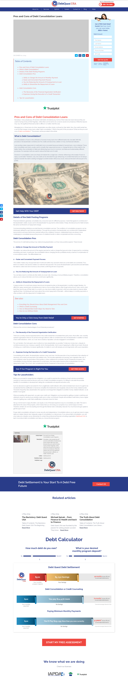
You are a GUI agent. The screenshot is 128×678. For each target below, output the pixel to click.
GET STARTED (79, 318)
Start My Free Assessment (64, 642)
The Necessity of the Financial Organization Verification (42, 92)
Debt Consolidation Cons (27, 88)
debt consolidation (24, 131)
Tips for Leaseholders (26, 98)
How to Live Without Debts (28, 311)
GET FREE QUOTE (77, 369)
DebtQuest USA (80, 416)
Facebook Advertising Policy (106, 63)
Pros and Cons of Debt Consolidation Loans (34, 67)
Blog (85, 9)
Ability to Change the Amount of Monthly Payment (40, 78)
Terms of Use (100, 64)
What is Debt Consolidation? (29, 69)
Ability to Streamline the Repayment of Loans (38, 84)
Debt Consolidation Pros (27, 74)
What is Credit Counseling (28, 306)
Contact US (101, 484)
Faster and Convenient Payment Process (37, 80)
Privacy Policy (96, 64)
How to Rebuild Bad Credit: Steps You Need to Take (37, 309)
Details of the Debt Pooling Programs (32, 71)
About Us (35, 9)
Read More (26, 528)
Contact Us (76, 9)
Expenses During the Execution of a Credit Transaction (41, 94)
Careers (66, 9)
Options (56, 9)
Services (46, 9)
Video (94, 9)
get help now (78, 211)
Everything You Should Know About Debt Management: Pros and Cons (43, 304)
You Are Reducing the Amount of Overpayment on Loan (42, 82)
